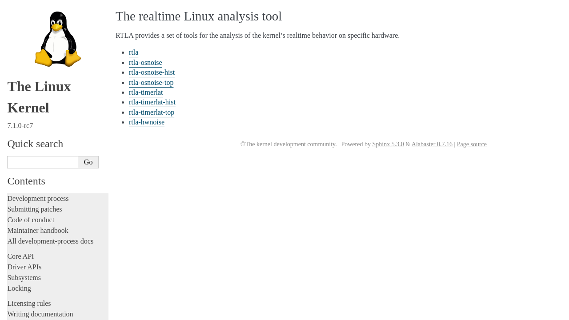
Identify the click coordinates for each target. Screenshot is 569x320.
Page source (472, 144)
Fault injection (27, 64)
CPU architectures (33, 281)
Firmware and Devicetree (43, 266)
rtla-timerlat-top (37, 203)
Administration (28, 100)
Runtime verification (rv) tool (51, 220)
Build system (25, 111)
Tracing (18, 53)
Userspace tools (30, 132)
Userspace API (28, 240)
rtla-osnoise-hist (37, 168)
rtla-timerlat (33, 186)
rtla (23, 151)
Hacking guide (28, 42)
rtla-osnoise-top (37, 177)
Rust (13, 85)
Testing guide (26, 32)
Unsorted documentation (42, 296)
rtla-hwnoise (33, 212)
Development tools (34, 21)
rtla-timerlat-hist (38, 195)
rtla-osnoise (32, 160)
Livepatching (25, 74)
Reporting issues (30, 121)
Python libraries (33, 230)
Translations (24, 312)
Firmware (21, 256)
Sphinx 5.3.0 (388, 144)
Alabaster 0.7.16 (432, 144)
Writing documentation (40, 10)
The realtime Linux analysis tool (57, 142)
